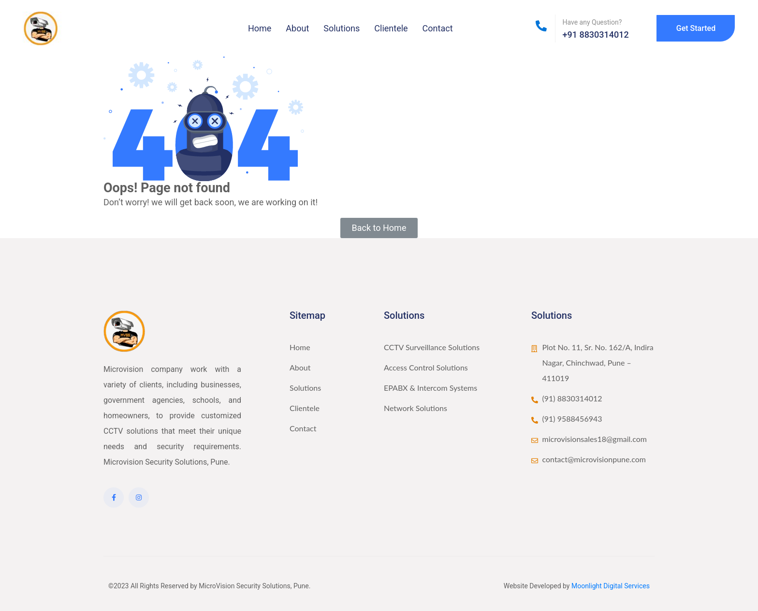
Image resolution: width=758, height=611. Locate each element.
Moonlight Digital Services (610, 586)
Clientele (391, 28)
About (297, 28)
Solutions (341, 28)
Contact (438, 28)
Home (259, 28)
